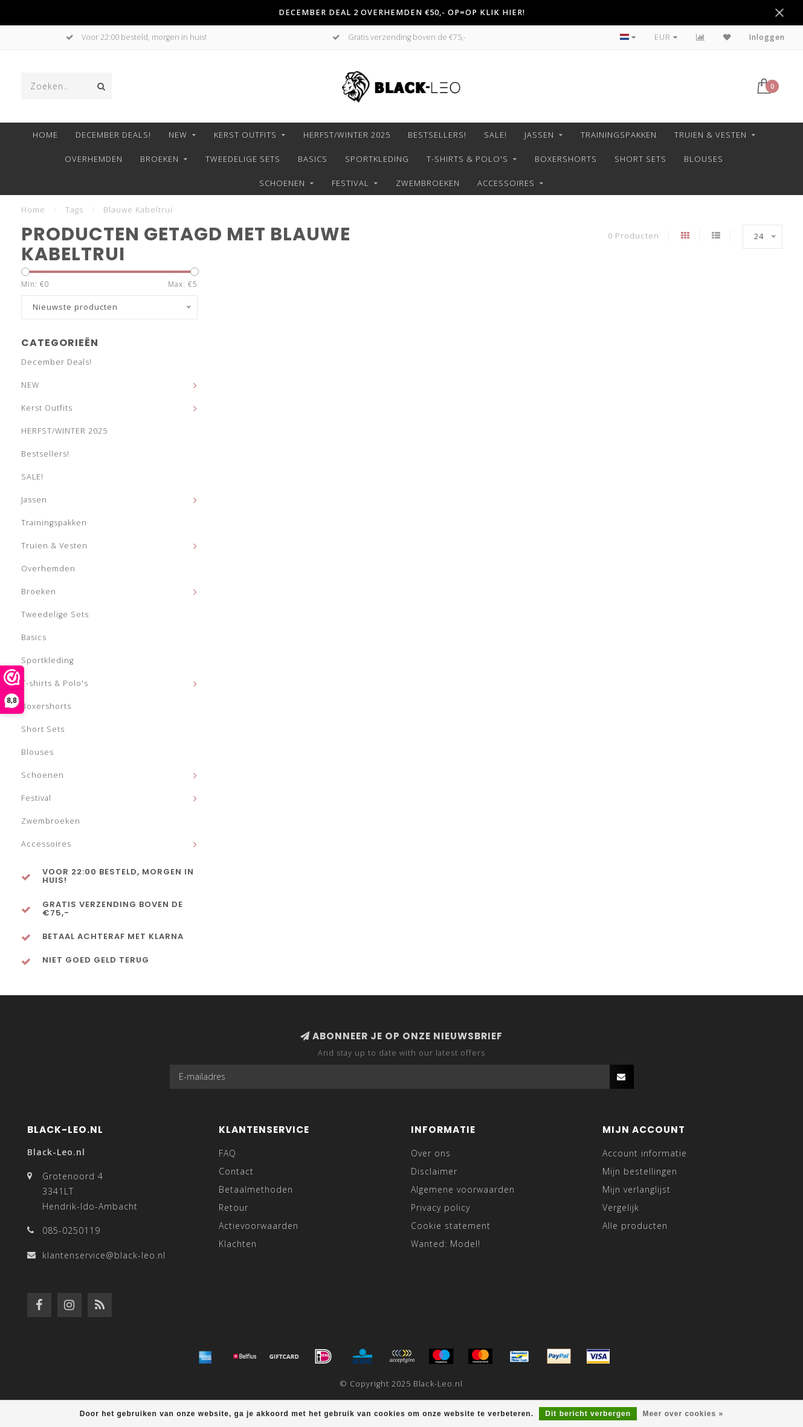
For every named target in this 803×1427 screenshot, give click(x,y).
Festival (350, 183)
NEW (178, 134)
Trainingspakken (619, 134)
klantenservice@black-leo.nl (104, 1255)
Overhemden (94, 158)
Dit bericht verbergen (588, 1413)
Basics (312, 158)
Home (45, 134)
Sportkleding (377, 158)
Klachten (238, 1243)
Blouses (703, 158)
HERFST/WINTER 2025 (346, 134)
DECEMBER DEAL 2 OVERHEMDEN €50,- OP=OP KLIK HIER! (402, 12)
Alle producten (635, 1225)
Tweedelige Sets (242, 158)
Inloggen (767, 37)
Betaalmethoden (256, 1189)
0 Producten (633, 236)
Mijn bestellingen (639, 1171)
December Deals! (113, 134)
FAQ (227, 1153)
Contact (236, 1171)
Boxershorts (566, 158)
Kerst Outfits (245, 134)
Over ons (431, 1153)
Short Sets (640, 158)
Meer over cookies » (682, 1413)
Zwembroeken (428, 183)
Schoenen (282, 183)
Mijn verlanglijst (636, 1189)
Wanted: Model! (445, 1243)
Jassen (539, 134)
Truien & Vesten (710, 134)
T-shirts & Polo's (467, 158)
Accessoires (506, 183)
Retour (233, 1207)
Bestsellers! (437, 134)
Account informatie (644, 1153)
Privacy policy (440, 1207)
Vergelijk (620, 1207)
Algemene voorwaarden (463, 1189)
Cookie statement (451, 1225)
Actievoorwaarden (258, 1225)
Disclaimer (434, 1171)
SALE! (495, 134)
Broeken (159, 158)
